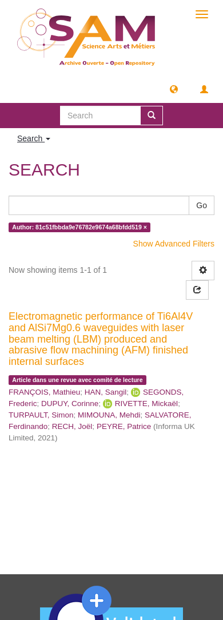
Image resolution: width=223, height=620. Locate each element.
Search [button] (33, 138)
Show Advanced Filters (173, 243)
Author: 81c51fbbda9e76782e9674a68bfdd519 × (79, 227)
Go (201, 205)
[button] (174, 88)
